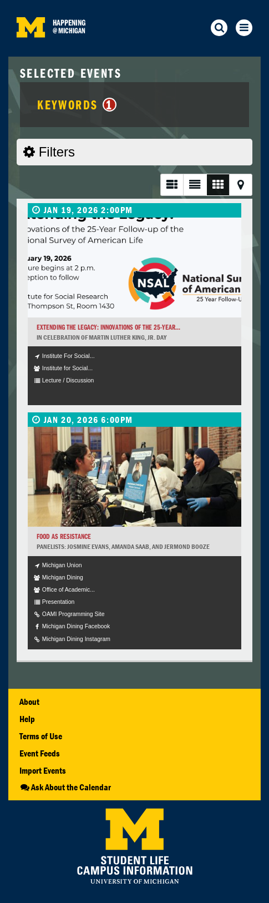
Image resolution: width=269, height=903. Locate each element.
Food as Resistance (64, 536)
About (29, 701)
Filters (49, 151)
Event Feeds (39, 753)
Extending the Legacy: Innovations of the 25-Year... (108, 327)
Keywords (76, 104)
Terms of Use (40, 735)
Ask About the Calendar (65, 787)
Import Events (42, 770)
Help (27, 718)
